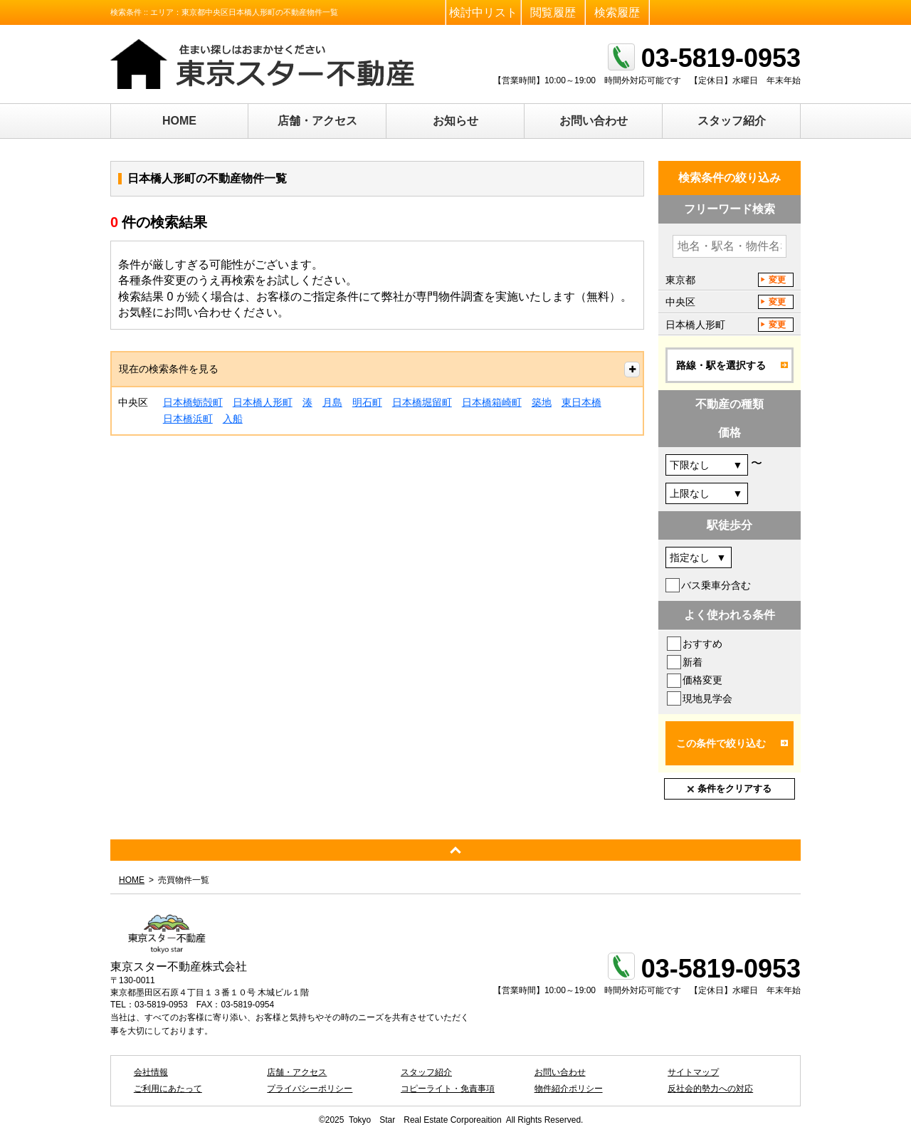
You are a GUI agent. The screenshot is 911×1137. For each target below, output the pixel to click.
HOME (179, 121)
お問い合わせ (593, 121)
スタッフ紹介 (731, 121)
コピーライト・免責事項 (448, 1089)
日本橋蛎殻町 (193, 402)
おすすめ (702, 643)
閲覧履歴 (553, 12)
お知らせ (455, 121)
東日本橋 (581, 402)
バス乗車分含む (716, 585)
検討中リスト (483, 12)
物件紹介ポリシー (569, 1089)
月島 (332, 402)
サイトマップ (693, 1072)
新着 (692, 662)
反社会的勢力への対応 (710, 1089)
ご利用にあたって (168, 1089)
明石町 (367, 402)
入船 (233, 418)
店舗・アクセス (317, 121)
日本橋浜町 (188, 418)
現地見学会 (707, 698)
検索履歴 (617, 12)
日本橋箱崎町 (492, 402)
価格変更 (702, 680)
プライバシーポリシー (309, 1089)
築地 (542, 402)
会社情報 (151, 1072)
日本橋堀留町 (422, 402)
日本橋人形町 (263, 402)
